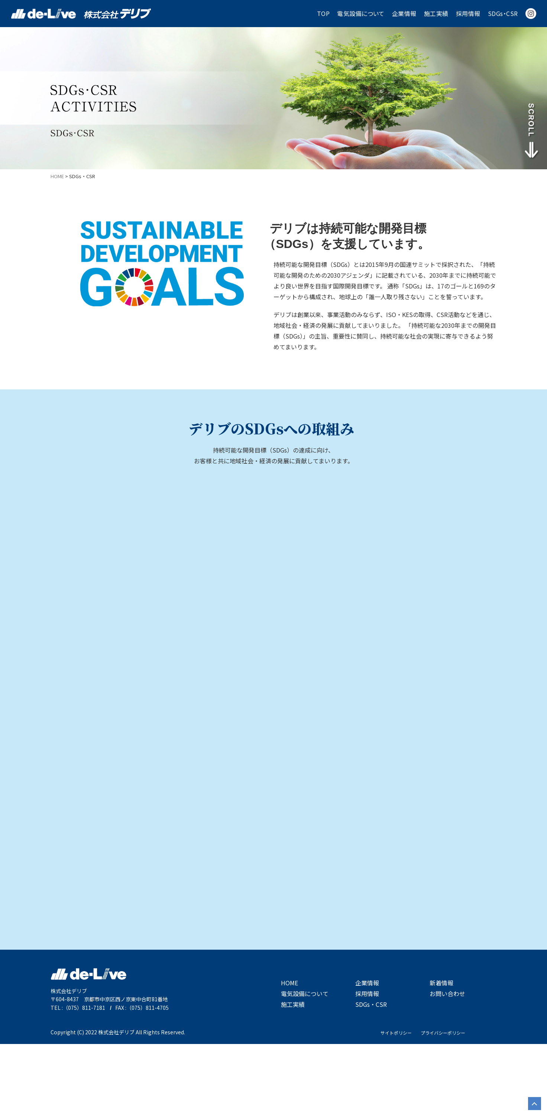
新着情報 (441, 1054)
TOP (323, 13)
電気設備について (361, 13)
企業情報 (404, 13)
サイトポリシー (396, 1105)
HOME (289, 1054)
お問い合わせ (447, 1065)
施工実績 (436, 13)
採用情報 (468, 13)
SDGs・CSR (503, 13)
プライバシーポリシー (443, 1105)
